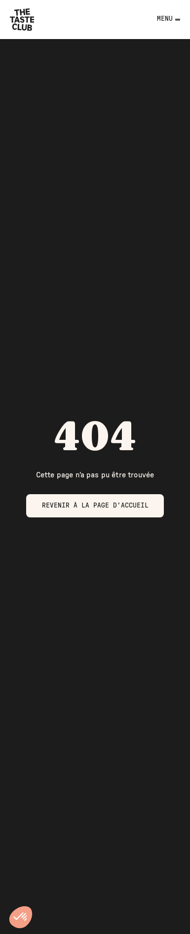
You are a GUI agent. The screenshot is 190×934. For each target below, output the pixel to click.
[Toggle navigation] (162, 19)
